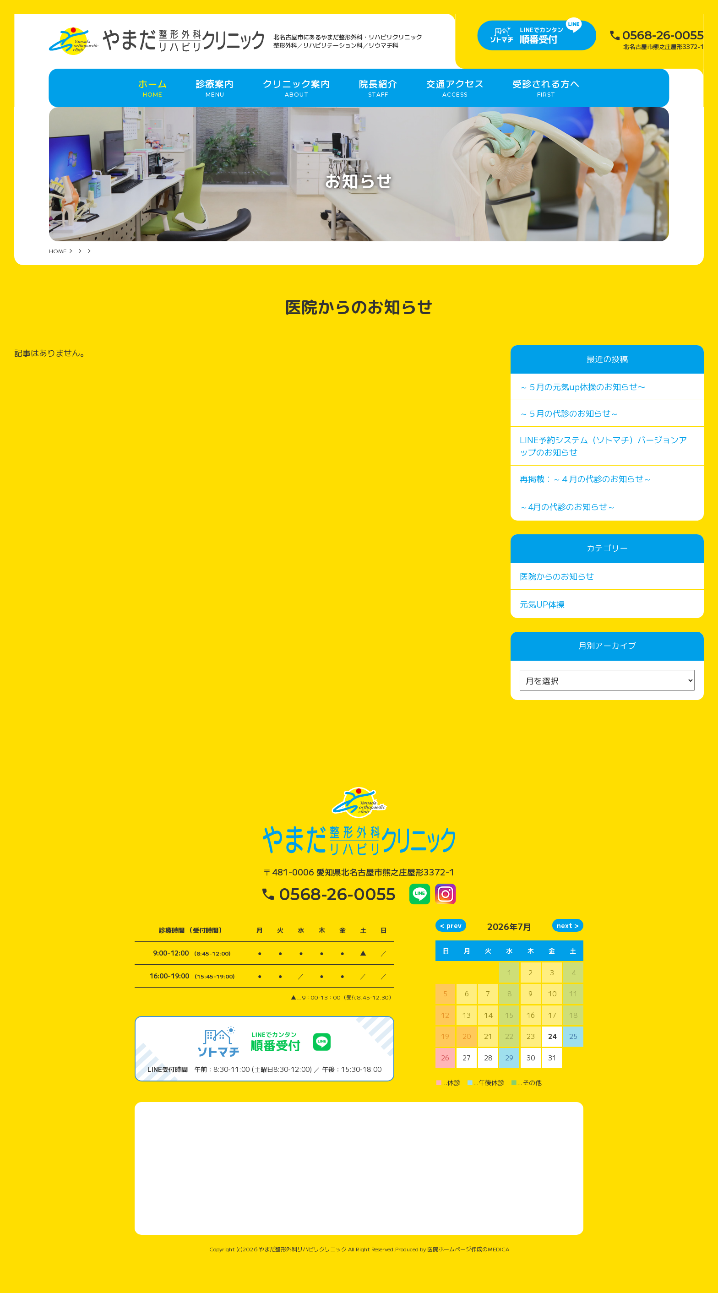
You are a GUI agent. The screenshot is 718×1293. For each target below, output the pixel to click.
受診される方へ (546, 109)
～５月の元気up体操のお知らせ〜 (583, 416)
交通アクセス (455, 109)
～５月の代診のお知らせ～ (569, 443)
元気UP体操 (542, 634)
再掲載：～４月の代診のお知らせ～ (586, 508)
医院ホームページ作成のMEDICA (468, 1278)
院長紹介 (378, 109)
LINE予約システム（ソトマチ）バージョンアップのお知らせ (603, 475)
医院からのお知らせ (557, 606)
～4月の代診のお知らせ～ (567, 536)
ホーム (152, 109)
